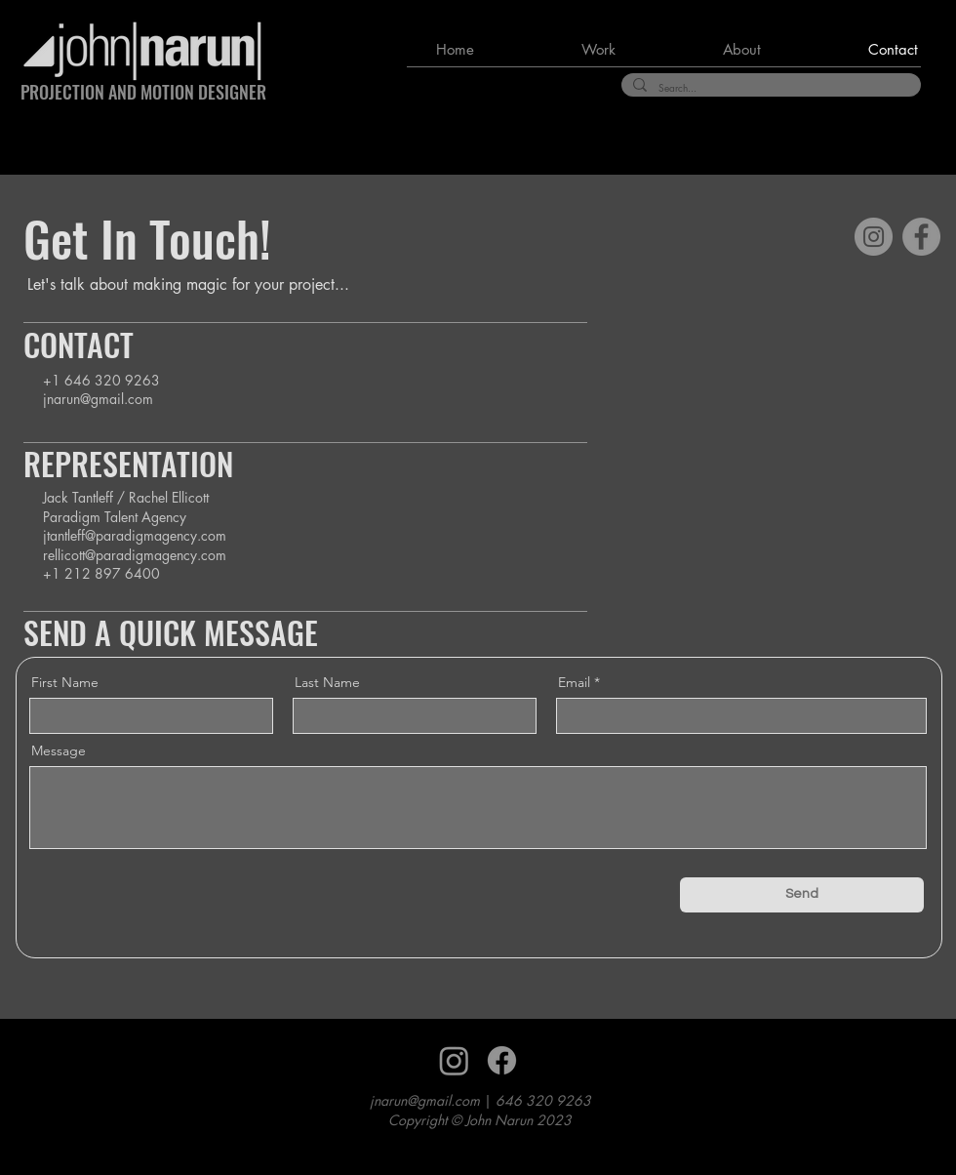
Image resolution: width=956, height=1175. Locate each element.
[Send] (802, 894)
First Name (65, 682)
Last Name (327, 682)
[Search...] (769, 87)
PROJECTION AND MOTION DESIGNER (143, 91)
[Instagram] (874, 237)
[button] (559, 49)
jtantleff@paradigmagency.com (134, 535)
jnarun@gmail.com (98, 398)
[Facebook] (921, 237)
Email (574, 682)
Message (58, 750)
